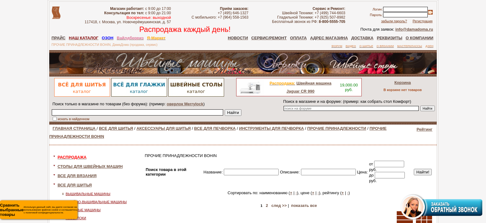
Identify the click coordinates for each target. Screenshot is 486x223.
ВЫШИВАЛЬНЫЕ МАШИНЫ (88, 194)
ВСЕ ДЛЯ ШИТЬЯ (116, 128)
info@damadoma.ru (414, 29)
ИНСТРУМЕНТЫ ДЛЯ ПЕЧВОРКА (271, 128)
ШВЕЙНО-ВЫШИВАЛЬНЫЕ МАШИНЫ (96, 202)
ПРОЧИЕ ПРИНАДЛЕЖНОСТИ (336, 128)
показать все (304, 205)
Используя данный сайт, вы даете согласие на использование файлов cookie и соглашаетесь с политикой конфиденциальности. (38, 210)
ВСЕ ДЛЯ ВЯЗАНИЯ (77, 175)
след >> (279, 205)
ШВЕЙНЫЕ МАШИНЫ (83, 210)
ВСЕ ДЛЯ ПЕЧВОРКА (215, 128)
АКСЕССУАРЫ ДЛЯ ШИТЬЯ (163, 128)
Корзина (402, 82)
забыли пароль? (394, 21)
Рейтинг (424, 129)
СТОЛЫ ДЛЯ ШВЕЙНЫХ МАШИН (90, 166)
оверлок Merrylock (185, 104)
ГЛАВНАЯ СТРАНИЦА (75, 128)
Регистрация (422, 21)
